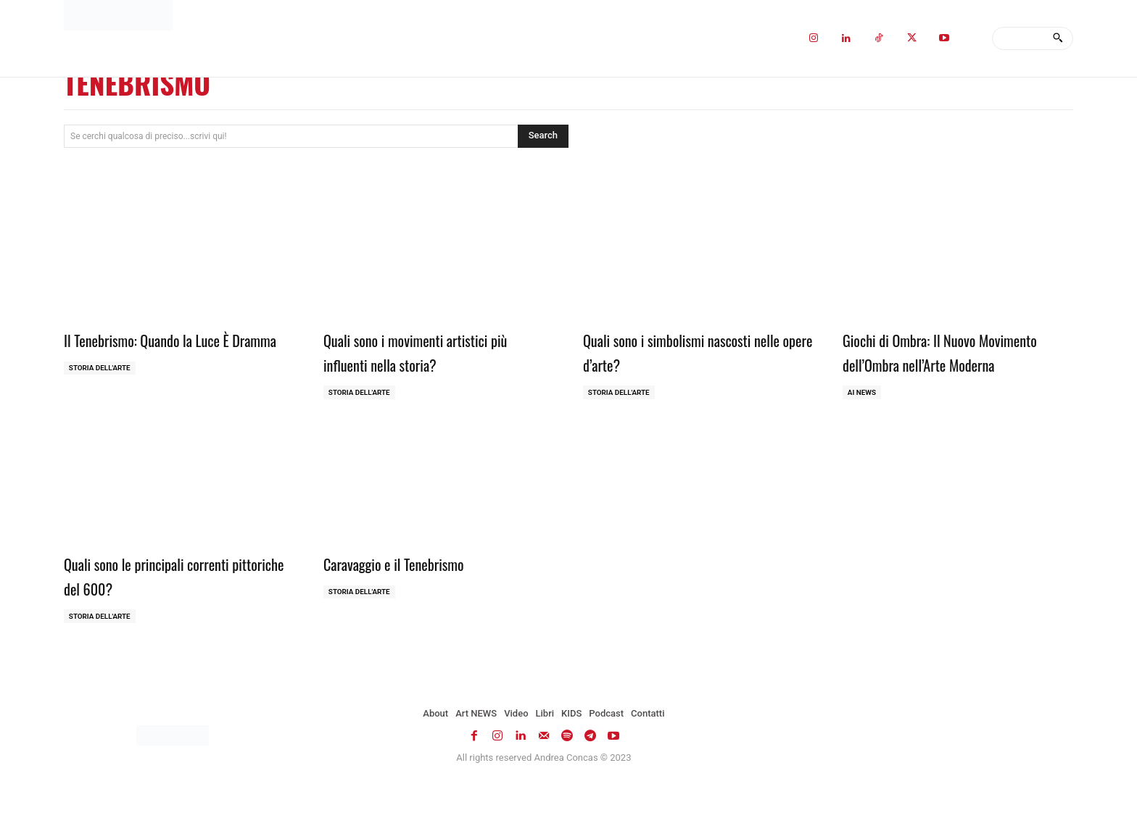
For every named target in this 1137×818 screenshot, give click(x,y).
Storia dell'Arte (100, 392)
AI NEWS (862, 417)
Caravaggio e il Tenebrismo (407, 588)
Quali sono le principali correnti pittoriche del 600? (162, 600)
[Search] (1057, 38)
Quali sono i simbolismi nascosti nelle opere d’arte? (683, 351)
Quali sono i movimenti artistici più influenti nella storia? (433, 351)
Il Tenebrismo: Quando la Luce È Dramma (162, 351)
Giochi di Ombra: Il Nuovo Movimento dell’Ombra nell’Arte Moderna (941, 363)
